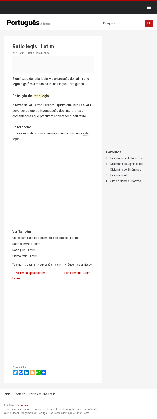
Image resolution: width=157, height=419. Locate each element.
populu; (24, 405)
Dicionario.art (118, 175)
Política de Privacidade (42, 394)
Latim (21, 52)
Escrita (31, 264)
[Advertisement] (53, 64)
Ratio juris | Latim (24, 250)
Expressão (46, 264)
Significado (85, 264)
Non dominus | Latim (79, 273)
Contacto (19, 394)
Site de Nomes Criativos (125, 181)
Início (7, 394)
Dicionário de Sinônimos (125, 169)
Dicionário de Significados (126, 164)
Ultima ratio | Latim (25, 256)
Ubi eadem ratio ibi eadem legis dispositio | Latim (45, 238)
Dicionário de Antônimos (126, 158)
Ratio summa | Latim (26, 244)
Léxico (70, 264)
